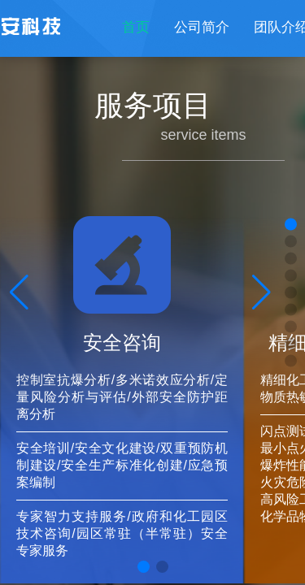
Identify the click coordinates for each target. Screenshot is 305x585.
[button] (143, 567)
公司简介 (201, 27)
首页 (136, 27)
